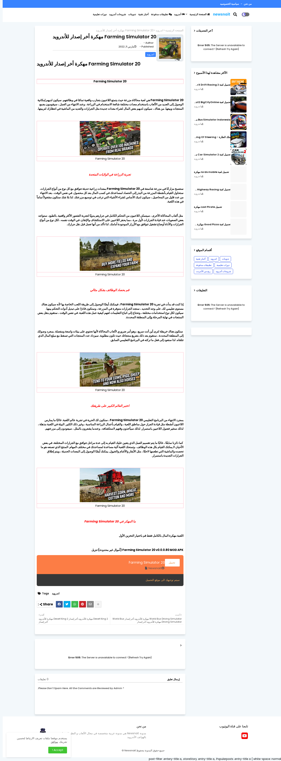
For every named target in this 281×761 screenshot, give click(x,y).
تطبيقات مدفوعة (158, 14)
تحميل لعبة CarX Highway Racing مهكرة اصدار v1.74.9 (209, 189)
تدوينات (129, 14)
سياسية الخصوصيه (226, 4)
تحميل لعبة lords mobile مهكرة (208, 172)
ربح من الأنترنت (200, 271)
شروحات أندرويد (114, 14)
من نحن (244, 4)
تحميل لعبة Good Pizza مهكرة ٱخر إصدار (209, 224)
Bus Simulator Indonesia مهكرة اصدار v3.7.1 (209, 119)
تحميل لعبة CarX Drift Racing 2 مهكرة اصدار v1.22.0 (209, 85)
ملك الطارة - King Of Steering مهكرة (209, 137)
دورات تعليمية (97, 14)
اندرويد (157, 30)
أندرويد (176, 14)
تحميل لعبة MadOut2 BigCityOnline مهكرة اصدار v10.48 (209, 102)
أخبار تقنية (141, 14)
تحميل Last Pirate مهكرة (205, 207)
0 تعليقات (40, 679)
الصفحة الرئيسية (197, 14)
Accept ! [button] (55, 750)
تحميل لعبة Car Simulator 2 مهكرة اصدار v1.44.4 (209, 154)
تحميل (169, 562)
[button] (235, 14)
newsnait (219, 14)
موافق (51, 742)
